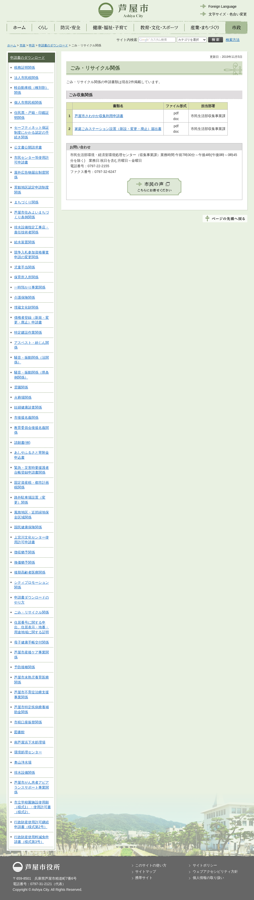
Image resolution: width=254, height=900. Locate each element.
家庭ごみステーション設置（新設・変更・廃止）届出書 (118, 129)
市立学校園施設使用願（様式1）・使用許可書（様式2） (32, 807)
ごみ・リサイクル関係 (31, 612)
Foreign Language (222, 6)
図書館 (19, 732)
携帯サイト (144, 878)
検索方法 (233, 40)
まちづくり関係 (26, 202)
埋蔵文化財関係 (26, 307)
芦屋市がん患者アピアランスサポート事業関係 (31, 787)
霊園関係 (21, 387)
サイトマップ (145, 871)
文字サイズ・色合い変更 (228, 14)
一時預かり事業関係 (29, 287)
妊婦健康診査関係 (28, 407)
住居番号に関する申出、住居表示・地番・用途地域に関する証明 (31, 627)
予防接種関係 (24, 667)
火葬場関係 (23, 397)
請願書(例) (22, 443)
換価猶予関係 (24, 562)
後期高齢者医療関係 (29, 572)
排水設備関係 (24, 772)
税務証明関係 (24, 67)
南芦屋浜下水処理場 (29, 742)
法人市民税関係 (26, 78)
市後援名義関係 (26, 417)
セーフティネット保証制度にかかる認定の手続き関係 (31, 132)
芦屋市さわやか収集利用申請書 (99, 116)
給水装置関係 (24, 242)
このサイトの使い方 (150, 865)
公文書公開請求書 (28, 147)
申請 (32, 45)
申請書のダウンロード (53, 45)
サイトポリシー (205, 865)
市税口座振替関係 (28, 722)
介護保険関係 (24, 297)
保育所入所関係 (26, 277)
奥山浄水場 (23, 762)
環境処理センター (28, 752)
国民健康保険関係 (28, 527)
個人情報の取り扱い (208, 878)
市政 (23, 45)
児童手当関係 (24, 267)
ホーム (11, 45)
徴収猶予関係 (24, 552)
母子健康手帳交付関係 (31, 642)
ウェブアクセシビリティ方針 (215, 871)
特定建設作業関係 (28, 332)
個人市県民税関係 (28, 102)
